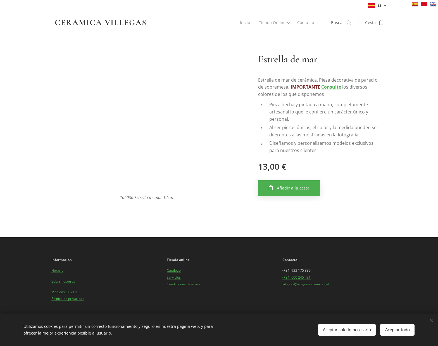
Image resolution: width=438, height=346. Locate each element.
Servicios (174, 277)
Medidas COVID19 (65, 292)
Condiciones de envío (183, 284)
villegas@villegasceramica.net (305, 284)
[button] (341, 23)
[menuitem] (245, 23)
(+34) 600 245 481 (296, 277)
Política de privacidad (67, 298)
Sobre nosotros (63, 281)
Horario (57, 270)
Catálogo (174, 270)
